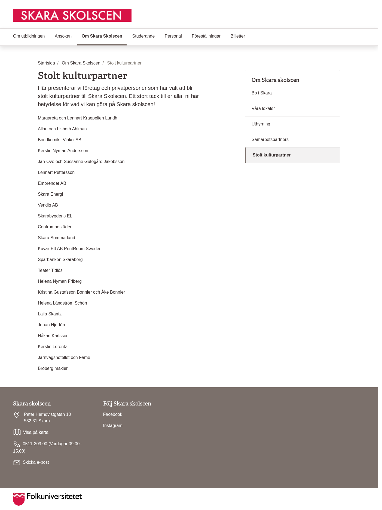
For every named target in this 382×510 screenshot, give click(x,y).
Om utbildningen (29, 36)
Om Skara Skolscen (104, 35)
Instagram (113, 425)
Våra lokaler (263, 108)
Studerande (143, 36)
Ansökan (63, 36)
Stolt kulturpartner (272, 155)
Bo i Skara (262, 93)
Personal (173, 36)
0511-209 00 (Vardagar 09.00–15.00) (47, 446)
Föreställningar (206, 36)
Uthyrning (261, 124)
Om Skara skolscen (276, 80)
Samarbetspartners (270, 139)
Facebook (112, 414)
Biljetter (238, 36)
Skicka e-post (36, 462)
